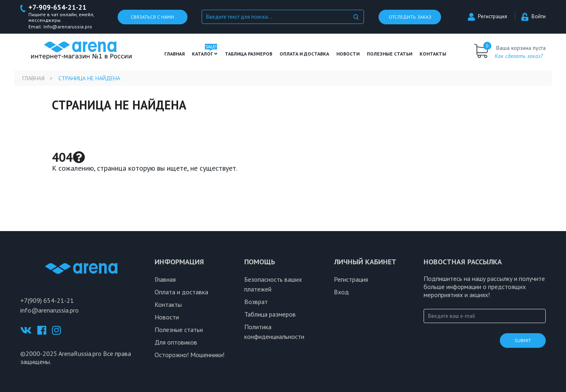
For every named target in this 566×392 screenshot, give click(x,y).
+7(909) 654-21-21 (47, 300)
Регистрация (487, 16)
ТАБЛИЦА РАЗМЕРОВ (248, 54)
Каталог (204, 54)
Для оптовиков (176, 342)
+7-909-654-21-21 (57, 7)
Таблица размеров (270, 314)
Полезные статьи (179, 330)
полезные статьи (389, 54)
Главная (174, 54)
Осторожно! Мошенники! (189, 355)
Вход (341, 292)
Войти (533, 16)
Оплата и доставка (304, 54)
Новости (347, 54)
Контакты (433, 54)
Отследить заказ (410, 17)
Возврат (256, 302)
